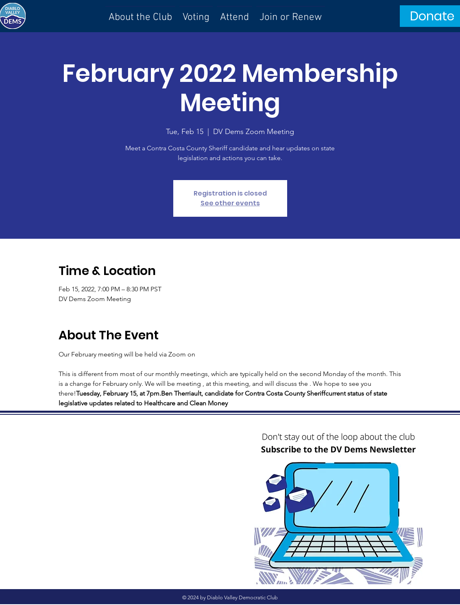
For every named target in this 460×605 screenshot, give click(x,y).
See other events (230, 203)
